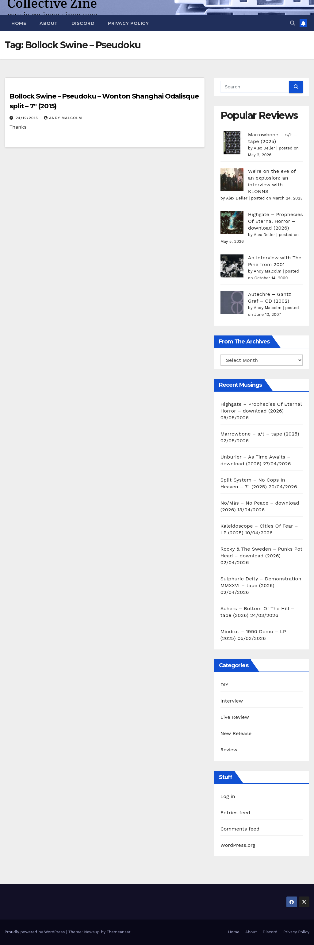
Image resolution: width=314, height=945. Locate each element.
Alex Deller (264, 148)
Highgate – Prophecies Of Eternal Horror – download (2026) (275, 221)
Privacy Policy (128, 23)
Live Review (234, 717)
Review (229, 750)
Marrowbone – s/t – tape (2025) (259, 434)
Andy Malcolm (63, 118)
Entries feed (235, 812)
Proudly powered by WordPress (35, 932)
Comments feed (240, 829)
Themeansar (118, 932)
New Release (236, 733)
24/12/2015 (28, 118)
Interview (231, 701)
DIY (224, 684)
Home (18, 23)
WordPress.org (237, 845)
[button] (292, 23)
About (49, 23)
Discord (83, 23)
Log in (227, 796)
